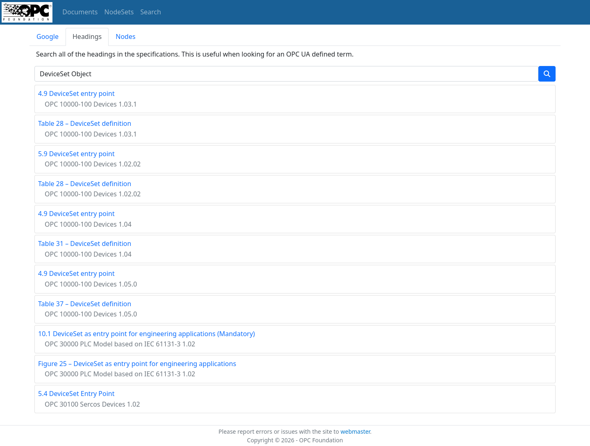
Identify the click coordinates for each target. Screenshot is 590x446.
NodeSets (119, 11)
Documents (80, 11)
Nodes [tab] (125, 36)
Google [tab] (47, 36)
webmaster (355, 431)
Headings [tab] (87, 36)
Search (151, 11)
